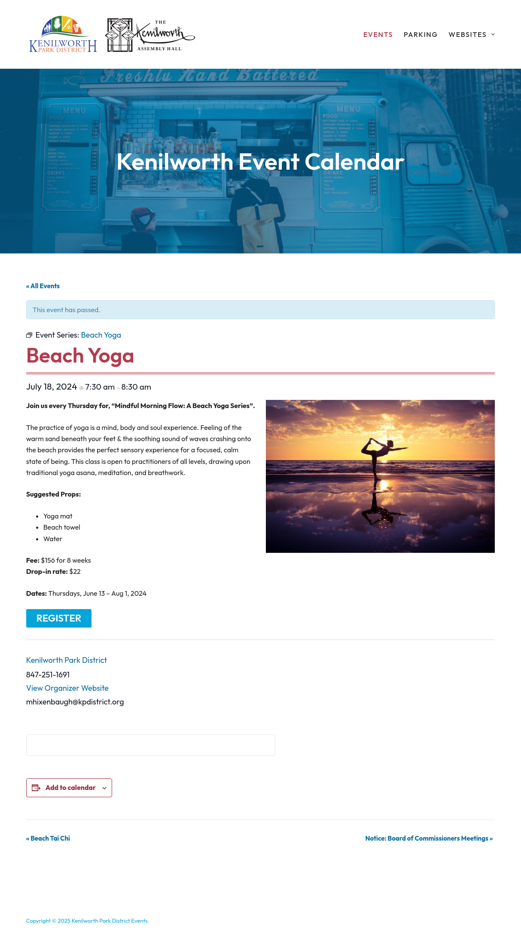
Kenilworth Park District (66, 660)
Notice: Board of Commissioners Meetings (429, 838)
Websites (471, 34)
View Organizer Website (67, 688)
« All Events (43, 286)
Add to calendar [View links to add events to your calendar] (71, 787)
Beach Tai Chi (48, 838)
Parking (421, 34)
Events (378, 34)
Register (59, 618)
